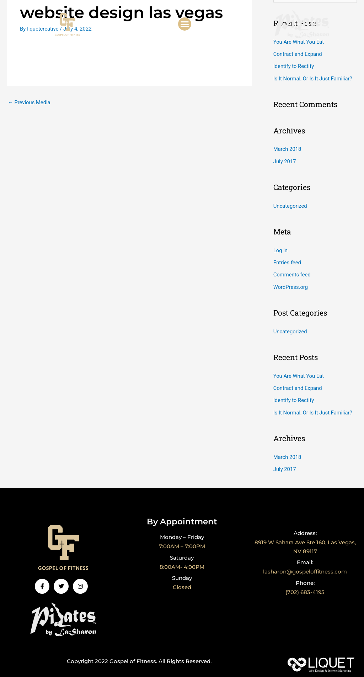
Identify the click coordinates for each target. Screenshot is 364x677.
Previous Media (29, 102)
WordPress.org (291, 285)
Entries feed (287, 261)
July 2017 (284, 160)
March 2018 (287, 148)
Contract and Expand (298, 54)
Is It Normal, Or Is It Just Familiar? (313, 78)
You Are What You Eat (299, 42)
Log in (280, 249)
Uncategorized (290, 205)
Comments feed (292, 273)
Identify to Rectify (294, 66)
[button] (185, 24)
